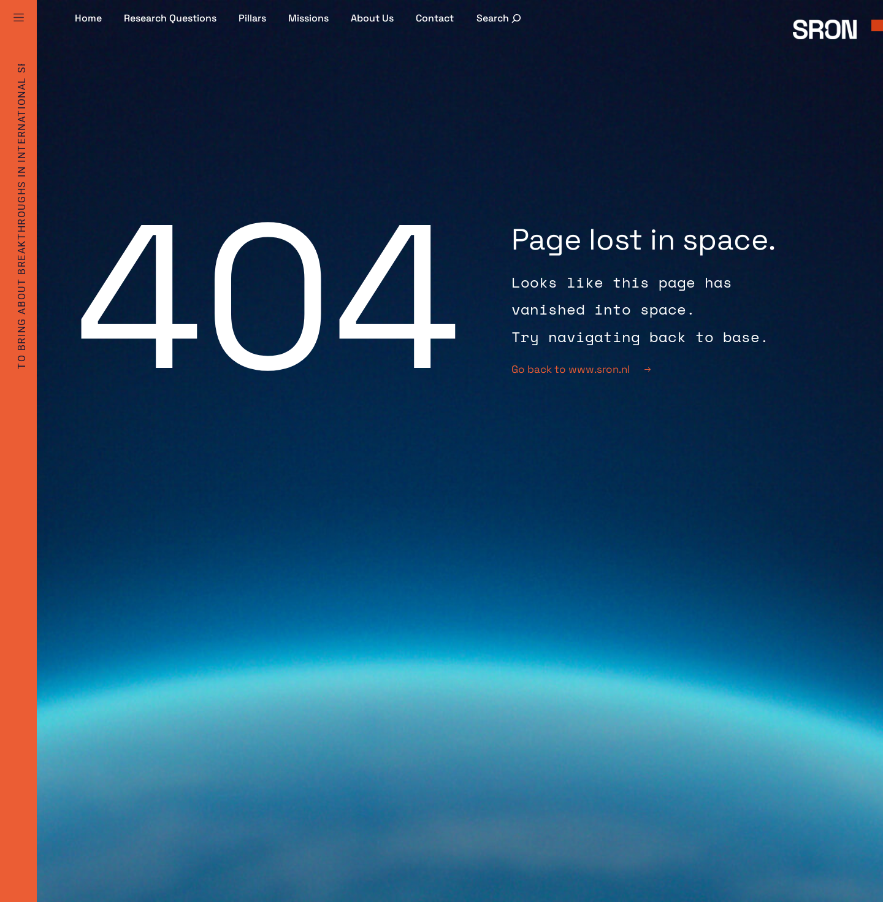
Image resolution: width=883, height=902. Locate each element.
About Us (372, 18)
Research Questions (170, 18)
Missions (308, 18)
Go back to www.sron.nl (581, 369)
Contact (435, 18)
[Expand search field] (500, 18)
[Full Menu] (18, 32)
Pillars (252, 18)
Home (88, 18)
